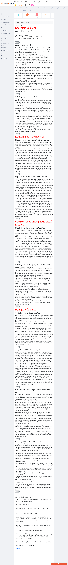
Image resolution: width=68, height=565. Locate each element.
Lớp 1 (16, 8)
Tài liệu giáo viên (5, 22)
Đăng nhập (4, 58)
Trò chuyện (28, 2)
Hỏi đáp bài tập (5, 16)
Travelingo (4, 50)
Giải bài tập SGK (18, 2)
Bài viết (3, 27)
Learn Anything (5, 36)
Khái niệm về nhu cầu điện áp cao (25, 545)
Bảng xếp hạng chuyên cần (5, 46)
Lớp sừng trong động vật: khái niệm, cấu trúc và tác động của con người (33, 525)
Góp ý (54, 2)
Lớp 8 (57, 8)
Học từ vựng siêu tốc (5, 39)
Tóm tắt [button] (17, 42)
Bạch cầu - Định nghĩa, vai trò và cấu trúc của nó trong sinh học (33, 542)
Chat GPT (4, 19)
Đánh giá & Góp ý (5, 33)
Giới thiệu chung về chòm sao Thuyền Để (27, 513)
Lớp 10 (18, 10)
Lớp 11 (24, 10)
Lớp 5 (39, 8)
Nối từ (3, 53)
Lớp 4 (33, 8)
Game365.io (46, 2)
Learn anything (19, 23)
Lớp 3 (27, 8)
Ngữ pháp (4, 30)
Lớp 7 (51, 8)
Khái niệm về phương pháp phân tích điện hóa (29, 530)
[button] (33, 5)
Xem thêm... (18, 548)
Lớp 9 (63, 8)
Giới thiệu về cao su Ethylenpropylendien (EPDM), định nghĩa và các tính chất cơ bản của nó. (33, 500)
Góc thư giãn (37, 2)
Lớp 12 (30, 10)
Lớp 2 (21, 8)
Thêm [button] (60, 2)
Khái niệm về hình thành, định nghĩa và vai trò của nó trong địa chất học (33, 509)
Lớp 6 (45, 8)
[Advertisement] (61, 33)
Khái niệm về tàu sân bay (23, 504)
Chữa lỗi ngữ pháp (5, 25)
